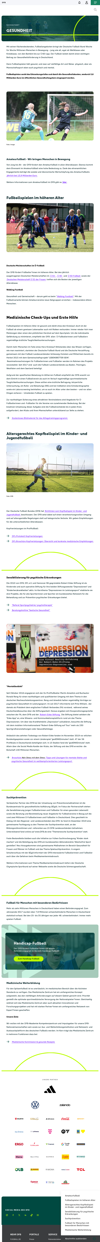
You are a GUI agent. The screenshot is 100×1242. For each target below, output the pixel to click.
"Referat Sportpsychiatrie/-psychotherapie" (32, 605)
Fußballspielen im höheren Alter (80, 1200)
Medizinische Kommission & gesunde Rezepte (33, 1042)
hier (64, 182)
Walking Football (65, 296)
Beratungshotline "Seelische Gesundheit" (31, 610)
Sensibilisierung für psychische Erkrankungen (79, 1213)
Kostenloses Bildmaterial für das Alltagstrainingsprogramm (39, 418)
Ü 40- (60, 276)
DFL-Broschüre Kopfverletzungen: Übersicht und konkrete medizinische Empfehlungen (52, 541)
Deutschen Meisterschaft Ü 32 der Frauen (26, 279)
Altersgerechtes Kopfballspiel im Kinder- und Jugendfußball (79, 1206)
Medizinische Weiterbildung (78, 1230)
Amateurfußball (72, 1196)
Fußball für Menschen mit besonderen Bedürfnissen (77, 1224)
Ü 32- (53, 276)
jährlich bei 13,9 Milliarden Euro (22, 176)
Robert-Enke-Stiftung (50, 715)
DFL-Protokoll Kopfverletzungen (27, 536)
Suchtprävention (72, 1219)
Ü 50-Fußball (74, 276)
